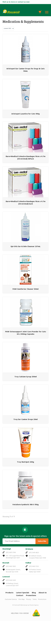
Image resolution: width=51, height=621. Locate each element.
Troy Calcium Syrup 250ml (26, 376)
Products (9, 592)
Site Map (21, 599)
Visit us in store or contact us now (16, 2)
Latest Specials (22, 592)
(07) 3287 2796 (11, 552)
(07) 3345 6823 (34, 552)
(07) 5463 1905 (11, 566)
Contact (19, 595)
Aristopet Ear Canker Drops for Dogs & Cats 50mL (25, 70)
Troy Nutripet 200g (25, 462)
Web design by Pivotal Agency (29, 605)
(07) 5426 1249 (11, 580)
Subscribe (42, 541)
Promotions (31, 595)
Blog (34, 592)
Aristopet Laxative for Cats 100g (25, 113)
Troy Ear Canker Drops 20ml (25, 419)
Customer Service (11, 599)
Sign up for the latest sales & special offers (25, 536)
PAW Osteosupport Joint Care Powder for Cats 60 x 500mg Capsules (25, 333)
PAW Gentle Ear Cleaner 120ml (25, 289)
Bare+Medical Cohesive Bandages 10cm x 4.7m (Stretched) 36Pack (25, 157)
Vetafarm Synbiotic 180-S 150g (25, 504)
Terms (35, 599)
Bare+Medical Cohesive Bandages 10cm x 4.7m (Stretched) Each (25, 202)
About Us (43, 592)
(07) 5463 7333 (34, 566)
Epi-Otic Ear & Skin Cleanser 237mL (25, 246)
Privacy (28, 599)
